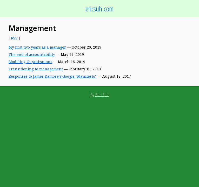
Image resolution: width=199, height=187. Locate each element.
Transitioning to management (36, 68)
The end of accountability (32, 54)
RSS (14, 38)
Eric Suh (102, 94)
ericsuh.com (99, 9)
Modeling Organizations (30, 61)
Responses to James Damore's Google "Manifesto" (53, 76)
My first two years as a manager (37, 47)
